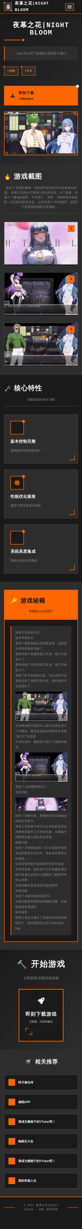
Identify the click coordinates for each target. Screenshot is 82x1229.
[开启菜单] (69, 7)
